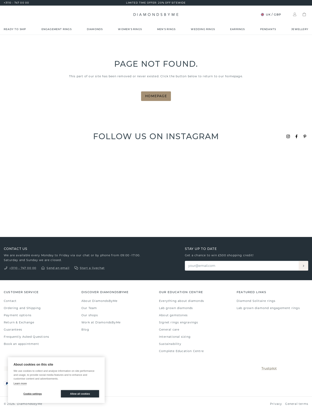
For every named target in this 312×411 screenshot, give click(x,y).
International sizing (175, 337)
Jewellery (299, 29)
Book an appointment (21, 344)
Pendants (268, 29)
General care (169, 329)
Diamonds (95, 29)
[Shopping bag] (304, 15)
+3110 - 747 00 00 (16, 2)
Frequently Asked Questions (26, 337)
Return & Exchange (19, 322)
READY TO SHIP (15, 29)
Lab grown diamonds (176, 308)
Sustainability (170, 344)
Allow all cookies (80, 393)
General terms (296, 404)
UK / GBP (271, 14)
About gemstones (173, 315)
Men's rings (166, 29)
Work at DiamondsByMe (101, 322)
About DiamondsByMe (99, 301)
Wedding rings (203, 29)
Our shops (89, 315)
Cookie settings (32, 393)
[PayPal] (7, 383)
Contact (10, 301)
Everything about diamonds (181, 301)
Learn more (20, 383)
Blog (85, 329)
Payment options (17, 315)
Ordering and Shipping (22, 308)
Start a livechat (92, 268)
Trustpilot (269, 368)
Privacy (276, 404)
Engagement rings (57, 29)
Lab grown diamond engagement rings (268, 308)
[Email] (242, 265)
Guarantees (13, 329)
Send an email (58, 268)
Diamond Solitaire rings (256, 301)
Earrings (237, 29)
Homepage (156, 96)
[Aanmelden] (303, 266)
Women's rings (130, 29)
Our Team (89, 308)
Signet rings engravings (178, 322)
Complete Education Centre (181, 351)
